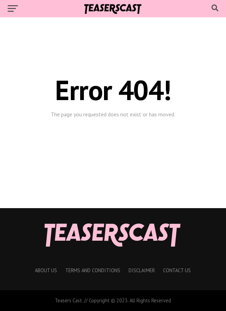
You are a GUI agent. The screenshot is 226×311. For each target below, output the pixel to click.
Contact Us (177, 270)
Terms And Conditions (92, 270)
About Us (46, 270)
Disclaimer (142, 270)
